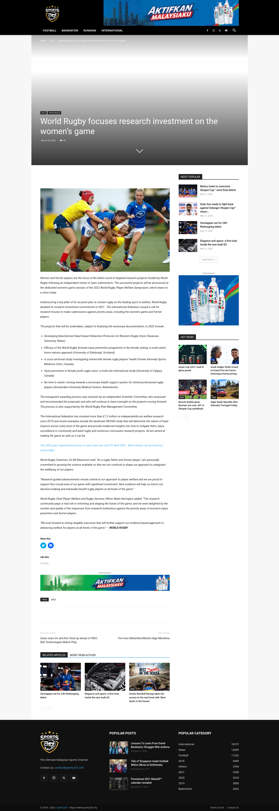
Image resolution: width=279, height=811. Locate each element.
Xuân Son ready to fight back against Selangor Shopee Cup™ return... (218, 208)
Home (43, 40)
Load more (209, 259)
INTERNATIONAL (112, 30)
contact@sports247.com (69, 767)
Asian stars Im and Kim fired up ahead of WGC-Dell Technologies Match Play (69, 640)
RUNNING (89, 30)
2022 (52, 40)
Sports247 (62, 807)
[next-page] (48, 708)
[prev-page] (42, 708)
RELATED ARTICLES (54, 655)
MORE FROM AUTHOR (83, 655)
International (54, 112)
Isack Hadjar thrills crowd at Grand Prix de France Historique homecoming (224, 370)
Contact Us (233, 807)
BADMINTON (70, 30)
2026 (43, 689)
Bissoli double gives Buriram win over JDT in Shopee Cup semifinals (191, 405)
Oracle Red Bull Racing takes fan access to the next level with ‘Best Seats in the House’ (147, 697)
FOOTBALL (50, 30)
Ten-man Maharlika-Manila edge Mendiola (144, 638)
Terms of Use (217, 807)
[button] (234, 31)
